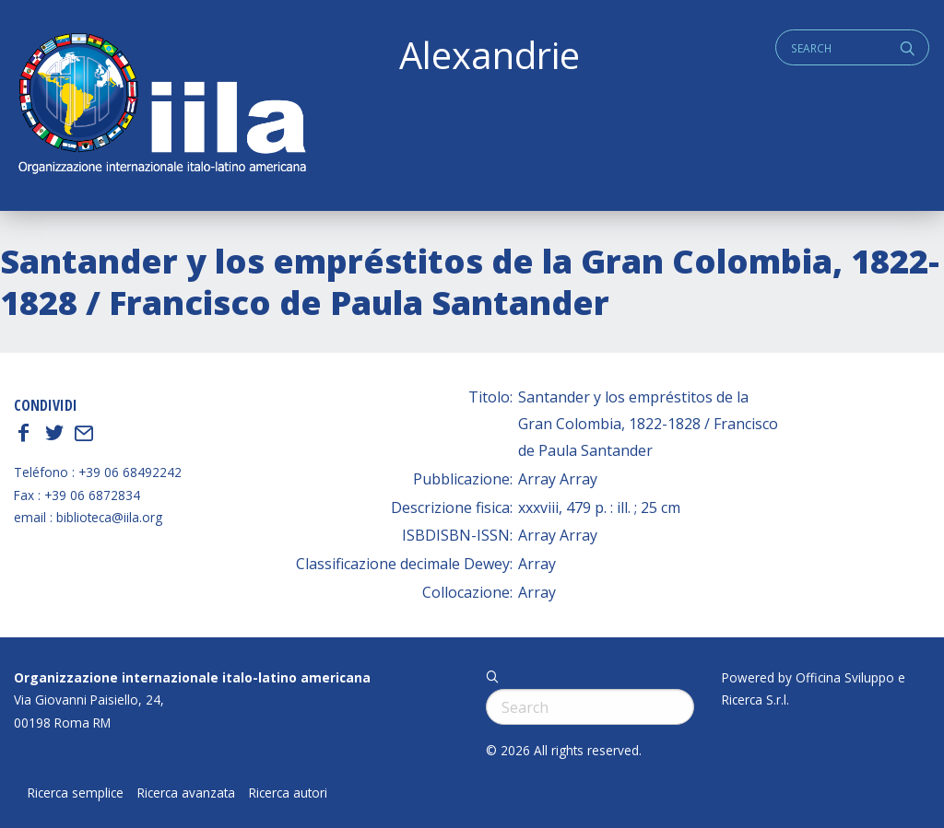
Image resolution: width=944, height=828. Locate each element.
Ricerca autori (288, 793)
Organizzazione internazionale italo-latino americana (192, 677)
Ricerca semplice (76, 793)
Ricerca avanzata (186, 793)
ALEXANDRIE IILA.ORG (161, 105)
